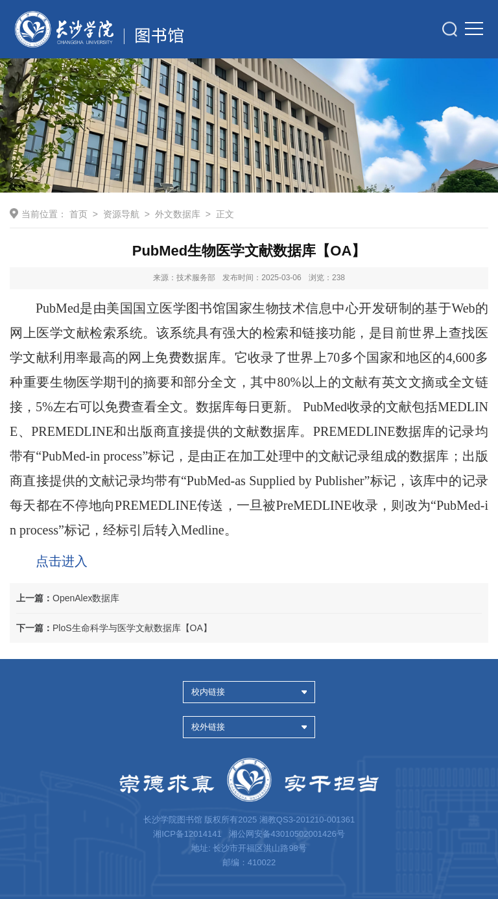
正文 (225, 214)
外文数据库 (177, 214)
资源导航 (121, 214)
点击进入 (62, 561)
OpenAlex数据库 (67, 598)
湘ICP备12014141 (188, 834)
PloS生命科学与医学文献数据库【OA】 (114, 628)
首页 (78, 214)
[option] (249, 125)
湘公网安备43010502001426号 (287, 834)
